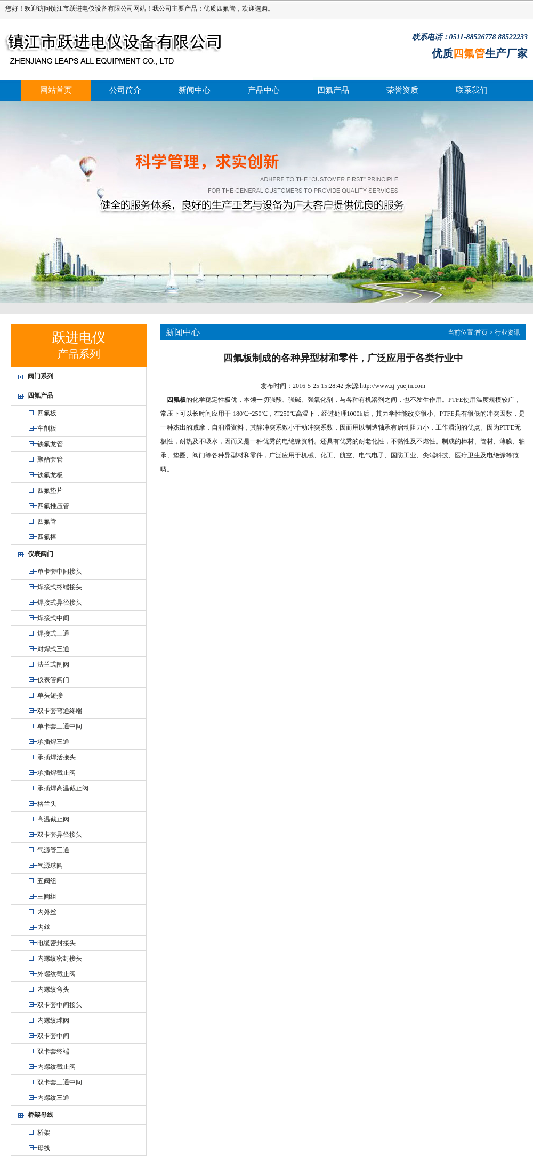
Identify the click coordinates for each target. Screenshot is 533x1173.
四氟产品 (333, 90)
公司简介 (125, 90)
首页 (481, 332)
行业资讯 (507, 332)
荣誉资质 (402, 90)
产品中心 (264, 90)
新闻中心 (195, 90)
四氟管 (226, 8)
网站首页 (56, 90)
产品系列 (79, 354)
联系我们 (472, 90)
